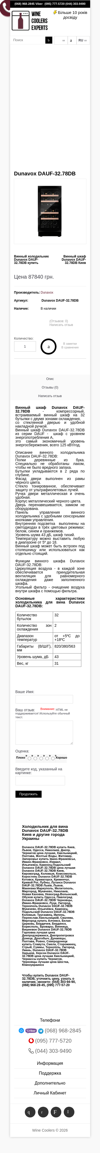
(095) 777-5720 (55, 3)
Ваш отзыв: (42, 713)
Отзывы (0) (50, 387)
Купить (48, 346)
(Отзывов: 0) (58, 321)
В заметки (70, 343)
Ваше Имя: (24, 692)
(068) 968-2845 (24, 3)
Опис (50, 379)
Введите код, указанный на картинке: (38, 771)
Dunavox (47, 292)
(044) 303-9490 (75, 3)
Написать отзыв (61, 325)
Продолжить (28, 794)
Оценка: (22, 751)
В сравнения (69, 347)
